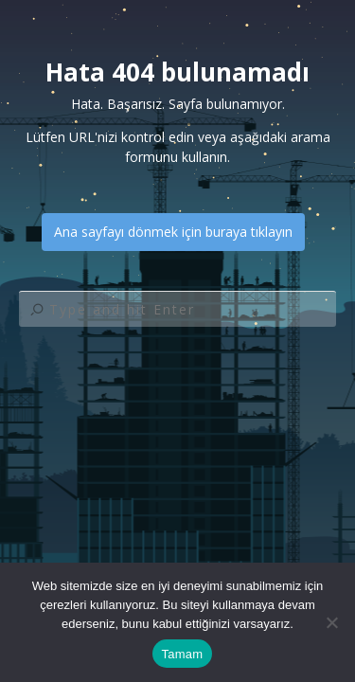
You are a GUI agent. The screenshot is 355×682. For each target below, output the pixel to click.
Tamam (183, 654)
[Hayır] (331, 622)
